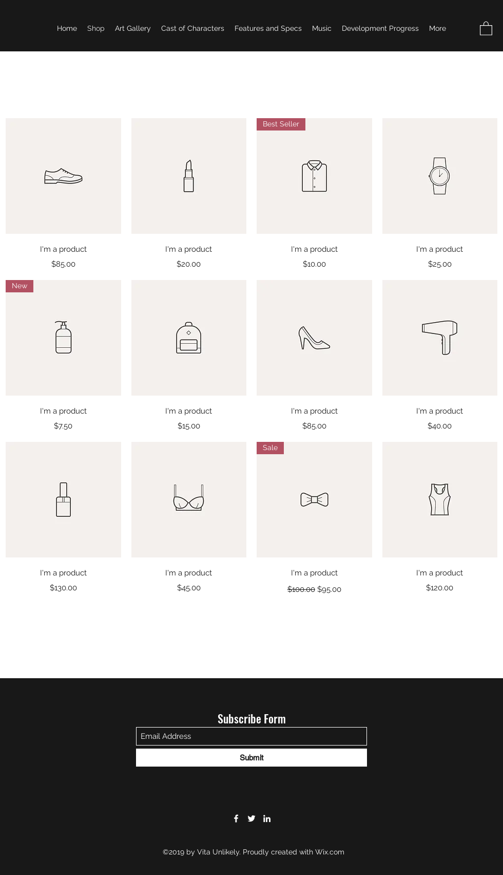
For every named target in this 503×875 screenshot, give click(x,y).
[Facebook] (236, 818)
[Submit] (251, 758)
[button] (486, 28)
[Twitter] (251, 818)
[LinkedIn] (267, 818)
